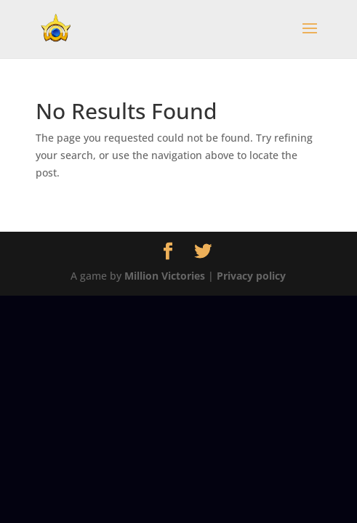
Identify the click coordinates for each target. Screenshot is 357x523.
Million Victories (164, 276)
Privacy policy (251, 276)
